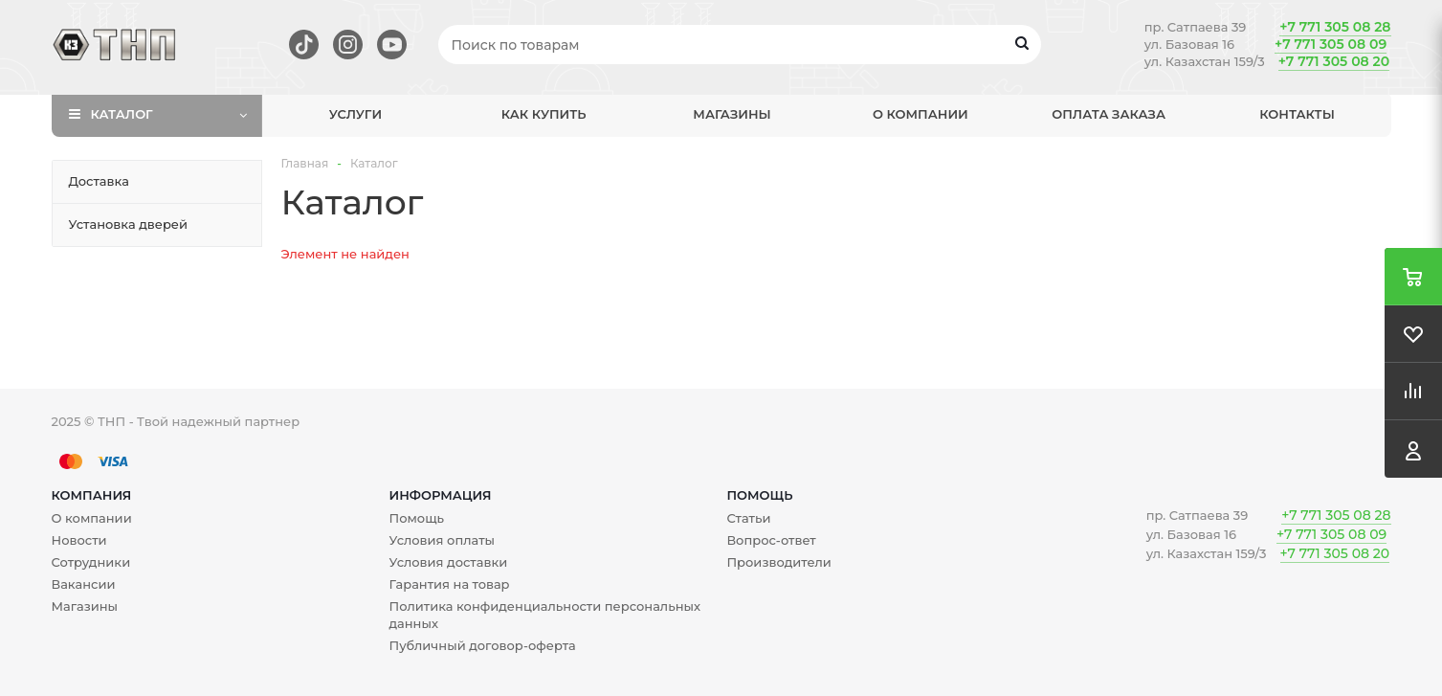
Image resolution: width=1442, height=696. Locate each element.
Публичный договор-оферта (481, 645)
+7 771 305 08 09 (1331, 44)
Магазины (731, 114)
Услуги (355, 114)
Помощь (759, 495)
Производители (778, 562)
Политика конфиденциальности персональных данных (544, 614)
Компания (92, 495)
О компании (920, 114)
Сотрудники (91, 562)
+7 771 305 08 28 (1334, 26)
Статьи (748, 518)
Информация (439, 495)
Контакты (1297, 114)
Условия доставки (447, 562)
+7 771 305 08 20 (1333, 61)
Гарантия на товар (448, 584)
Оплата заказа (1108, 114)
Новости (79, 540)
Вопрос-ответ (770, 540)
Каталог (122, 114)
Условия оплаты (441, 540)
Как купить (544, 114)
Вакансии (84, 584)
